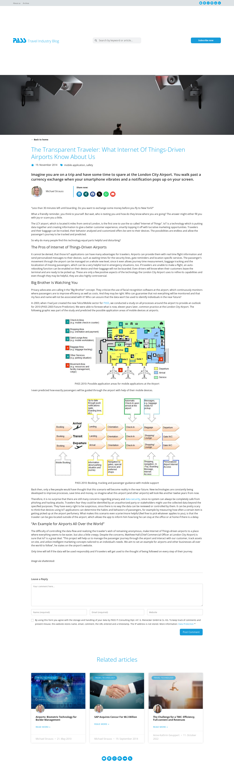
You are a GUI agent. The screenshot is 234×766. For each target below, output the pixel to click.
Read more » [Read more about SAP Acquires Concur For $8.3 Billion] (101, 724)
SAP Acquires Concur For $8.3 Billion (115, 716)
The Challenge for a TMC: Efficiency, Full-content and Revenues (174, 718)
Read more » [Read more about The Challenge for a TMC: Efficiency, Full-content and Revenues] (160, 727)
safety (89, 165)
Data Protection (186, 623)
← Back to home (39, 139)
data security (133, 498)
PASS (106, 303)
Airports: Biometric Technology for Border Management (56, 718)
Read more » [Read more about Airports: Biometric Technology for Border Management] (43, 727)
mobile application (74, 165)
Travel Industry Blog (43, 40)
